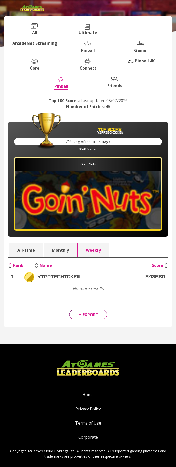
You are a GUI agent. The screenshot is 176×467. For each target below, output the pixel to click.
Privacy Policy (88, 409)
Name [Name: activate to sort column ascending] (46, 265)
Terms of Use (88, 423)
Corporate (88, 437)
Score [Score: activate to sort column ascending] (157, 265)
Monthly (60, 250)
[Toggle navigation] (11, 8)
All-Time (26, 250)
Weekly (93, 250)
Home (88, 394)
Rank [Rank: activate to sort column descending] (18, 265)
